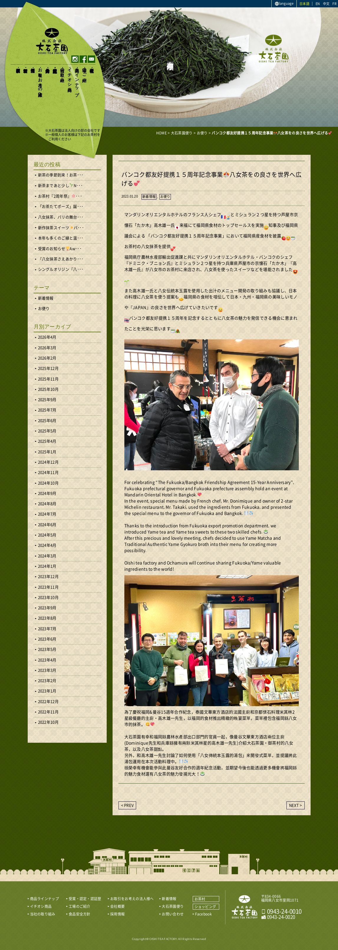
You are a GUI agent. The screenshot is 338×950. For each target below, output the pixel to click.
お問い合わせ (173, 914)
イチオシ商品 (69, 75)
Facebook (203, 914)
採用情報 (117, 914)
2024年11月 (48, 472)
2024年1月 (47, 566)
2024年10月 (48, 483)
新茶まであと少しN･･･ (60, 185)
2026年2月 (47, 358)
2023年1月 (47, 691)
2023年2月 (47, 681)
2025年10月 (48, 389)
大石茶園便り (18, 67)
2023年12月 (48, 576)
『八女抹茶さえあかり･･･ (61, 259)
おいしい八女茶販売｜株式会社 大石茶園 (244, 907)
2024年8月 (47, 504)
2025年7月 (47, 410)
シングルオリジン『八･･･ (61, 269)
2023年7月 (47, 629)
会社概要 (117, 906)
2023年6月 (47, 639)
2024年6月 (47, 525)
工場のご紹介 (84, 70)
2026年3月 (47, 348)
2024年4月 (47, 545)
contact (91, 59)
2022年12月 (48, 702)
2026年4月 (47, 337)
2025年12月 (48, 368)
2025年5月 (47, 431)
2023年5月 (47, 649)
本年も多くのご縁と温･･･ (61, 238)
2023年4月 (47, 660)
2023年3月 (47, 670)
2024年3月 (47, 556)
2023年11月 (48, 587)
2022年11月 (48, 712)
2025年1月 (47, 452)
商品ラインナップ (77, 79)
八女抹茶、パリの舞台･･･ (61, 217)
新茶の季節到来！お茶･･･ (61, 175)
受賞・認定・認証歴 (55, 65)
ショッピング (205, 906)
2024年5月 (47, 535)
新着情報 (149, 196)
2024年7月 (47, 514)
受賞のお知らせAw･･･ (60, 248)
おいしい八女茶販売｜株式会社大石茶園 (52, 41)
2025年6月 (47, 421)
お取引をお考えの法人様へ (40, 80)
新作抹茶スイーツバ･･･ (61, 228)
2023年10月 (48, 597)
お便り (165, 196)
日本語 (304, 3)
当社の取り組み (62, 72)
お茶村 (199, 899)
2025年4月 (47, 441)
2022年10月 (48, 722)
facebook (83, 59)
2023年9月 (47, 608)
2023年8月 (47, 618)
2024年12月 (48, 462)
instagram (75, 59)
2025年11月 (48, 379)
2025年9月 (47, 400)
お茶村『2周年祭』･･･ (60, 196)
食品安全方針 (47, 65)
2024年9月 (47, 493)
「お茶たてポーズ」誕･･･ (61, 206)
